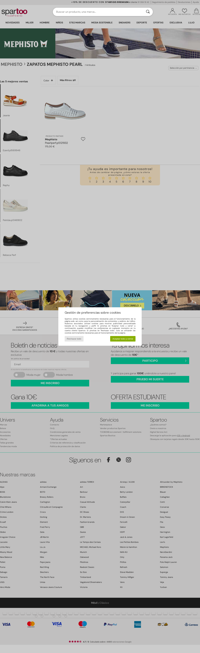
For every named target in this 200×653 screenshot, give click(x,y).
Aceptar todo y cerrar (122, 339)
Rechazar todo (74, 339)
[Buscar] (147, 12)
